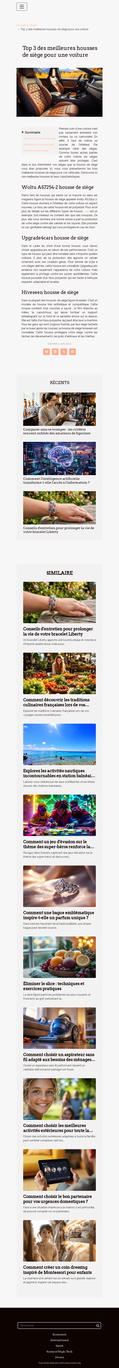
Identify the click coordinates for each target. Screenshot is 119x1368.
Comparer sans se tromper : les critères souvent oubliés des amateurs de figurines (56, 431)
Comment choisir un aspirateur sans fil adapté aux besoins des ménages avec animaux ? (58, 1059)
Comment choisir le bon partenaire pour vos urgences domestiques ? (57, 1199)
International (59, 1340)
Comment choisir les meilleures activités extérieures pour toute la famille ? (56, 1130)
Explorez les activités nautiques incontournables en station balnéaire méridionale (59, 775)
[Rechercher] (59, 1325)
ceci (86, 211)
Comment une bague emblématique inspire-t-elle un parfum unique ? (58, 915)
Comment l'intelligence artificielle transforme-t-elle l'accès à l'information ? (56, 480)
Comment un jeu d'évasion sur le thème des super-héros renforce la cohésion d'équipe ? (56, 846)
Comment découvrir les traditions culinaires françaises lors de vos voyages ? (56, 704)
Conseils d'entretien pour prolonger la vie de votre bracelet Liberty (58, 631)
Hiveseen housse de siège (35, 150)
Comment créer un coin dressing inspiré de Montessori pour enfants (57, 1270)
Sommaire (32, 132)
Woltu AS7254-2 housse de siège (39, 138)
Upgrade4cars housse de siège (38, 144)
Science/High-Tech (59, 1351)
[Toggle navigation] (21, 7)
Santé (59, 1345)
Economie (59, 1334)
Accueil (21, 25)
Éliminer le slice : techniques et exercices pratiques (53, 986)
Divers (33, 25)
